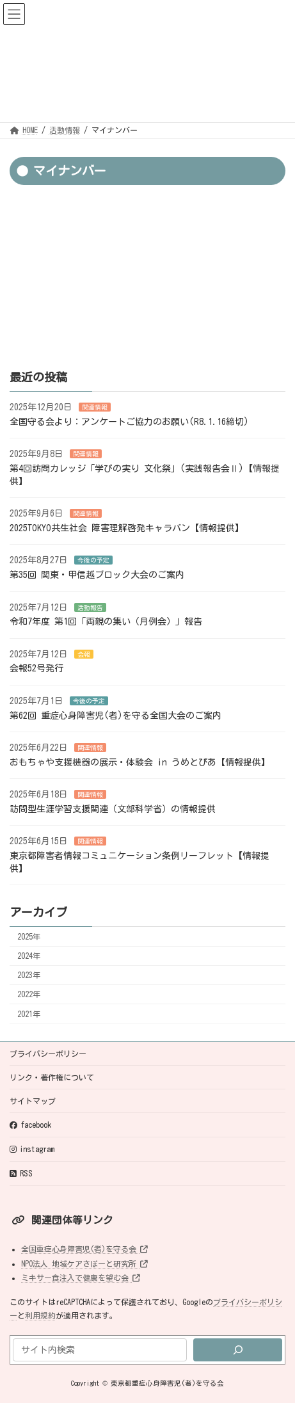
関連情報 (95, 407)
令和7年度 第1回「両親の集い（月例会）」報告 (106, 621)
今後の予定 (93, 560)
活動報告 (90, 607)
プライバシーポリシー (48, 1053)
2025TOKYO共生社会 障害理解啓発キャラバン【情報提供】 (127, 528)
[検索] (237, 1349)
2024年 (28, 955)
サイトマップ (33, 1101)
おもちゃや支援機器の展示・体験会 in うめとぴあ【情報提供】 (140, 762)
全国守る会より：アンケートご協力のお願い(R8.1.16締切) (129, 421)
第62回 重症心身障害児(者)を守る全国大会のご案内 (115, 715)
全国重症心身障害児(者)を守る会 (84, 1249)
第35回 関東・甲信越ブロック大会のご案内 (97, 574)
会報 (83, 654)
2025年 (28, 936)
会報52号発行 (36, 668)
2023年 (28, 975)
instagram (32, 1149)
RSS (21, 1173)
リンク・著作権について (52, 1077)
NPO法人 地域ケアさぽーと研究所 (84, 1263)
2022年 (28, 994)
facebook (30, 1125)
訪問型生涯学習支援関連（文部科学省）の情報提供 (113, 809)
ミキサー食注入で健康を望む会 (80, 1277)
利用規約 (40, 1315)
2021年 (28, 1014)
